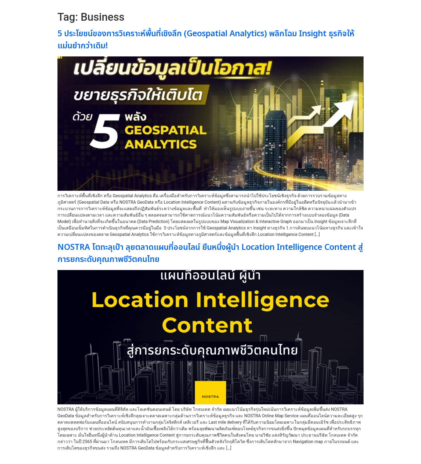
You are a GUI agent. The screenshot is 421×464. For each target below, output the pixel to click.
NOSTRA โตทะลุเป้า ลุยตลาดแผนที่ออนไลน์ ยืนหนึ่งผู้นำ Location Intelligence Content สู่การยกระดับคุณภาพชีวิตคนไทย (210, 253)
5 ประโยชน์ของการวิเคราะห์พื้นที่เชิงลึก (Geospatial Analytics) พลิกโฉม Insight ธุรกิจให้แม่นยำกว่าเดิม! (205, 40)
